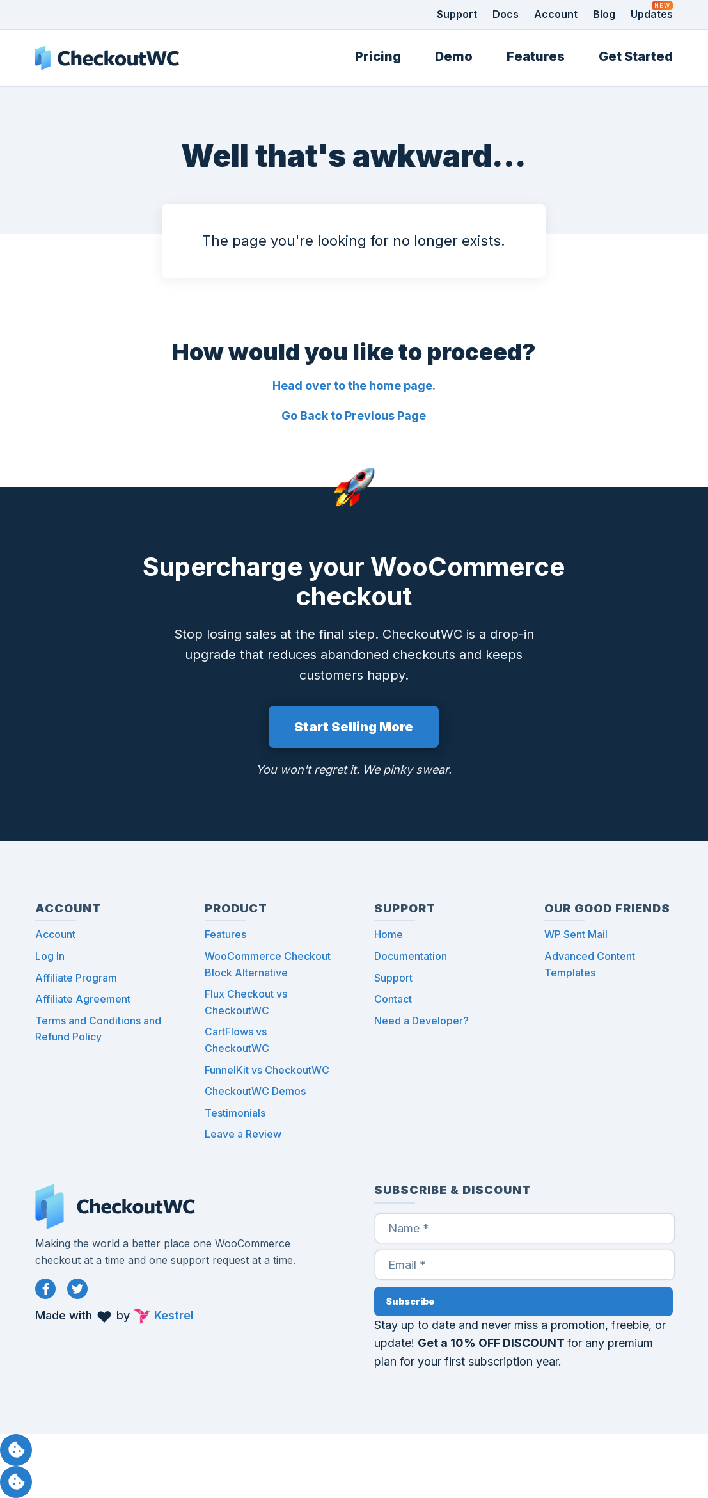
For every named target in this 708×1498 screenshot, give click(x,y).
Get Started (636, 56)
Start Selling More (353, 727)
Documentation (410, 956)
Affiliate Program (76, 977)
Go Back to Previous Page (353, 415)
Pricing (378, 56)
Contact (393, 998)
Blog (604, 14)
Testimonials (235, 1112)
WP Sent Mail (576, 934)
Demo (454, 56)
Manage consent (16, 1450)
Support (457, 14)
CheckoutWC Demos (255, 1091)
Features (536, 56)
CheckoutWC (107, 58)
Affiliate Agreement (82, 998)
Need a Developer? (421, 1020)
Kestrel (174, 1315)
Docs (505, 14)
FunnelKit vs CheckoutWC (267, 1070)
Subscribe (410, 1301)
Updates (652, 14)
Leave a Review (243, 1133)
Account (556, 14)
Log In (50, 956)
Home (388, 934)
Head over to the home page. (354, 385)
